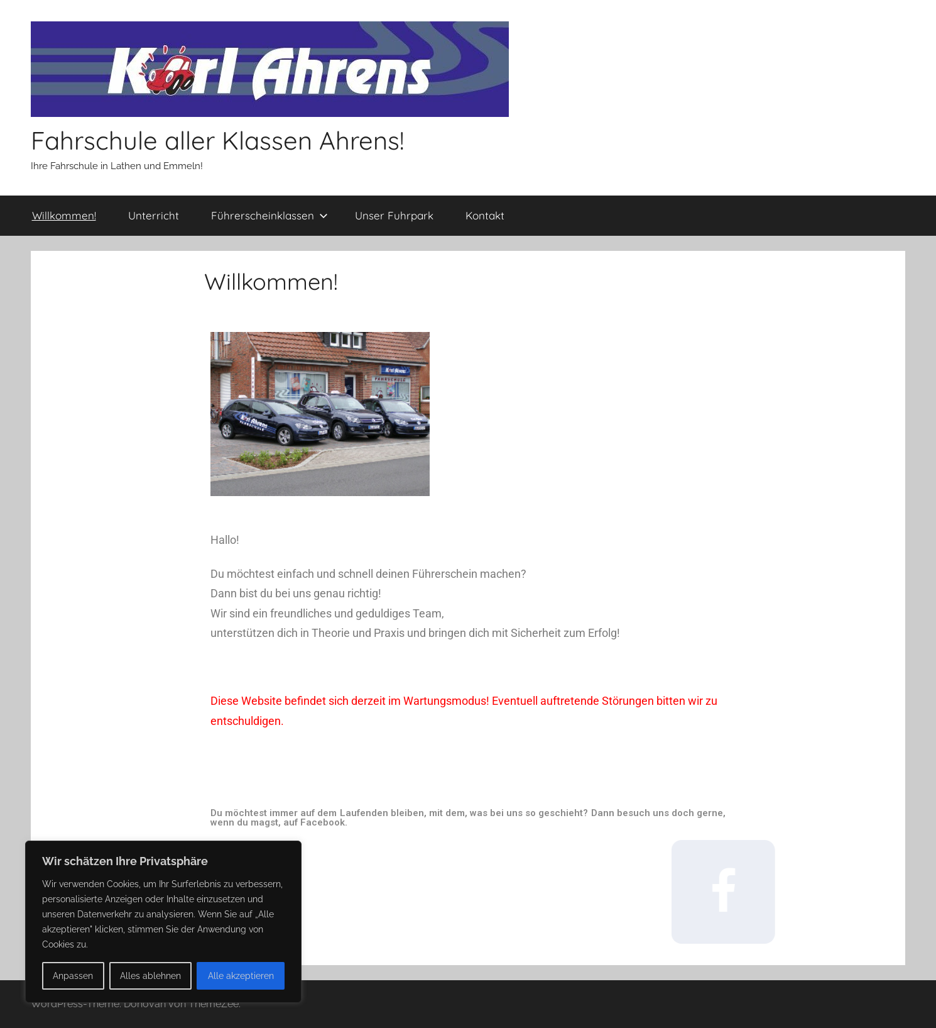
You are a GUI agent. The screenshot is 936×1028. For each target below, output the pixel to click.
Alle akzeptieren (241, 976)
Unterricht (153, 215)
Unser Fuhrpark (394, 215)
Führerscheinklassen (269, 215)
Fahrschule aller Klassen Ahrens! (217, 140)
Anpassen (73, 976)
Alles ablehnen (150, 976)
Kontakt (484, 215)
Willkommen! (64, 215)
